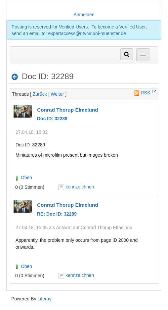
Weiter (57, 94)
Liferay (44, 298)
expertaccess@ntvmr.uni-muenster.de (87, 33)
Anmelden (83, 14)
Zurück (40, 94)
